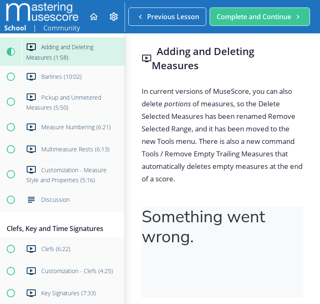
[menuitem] (114, 17)
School (15, 28)
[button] (94, 17)
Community (61, 28)
